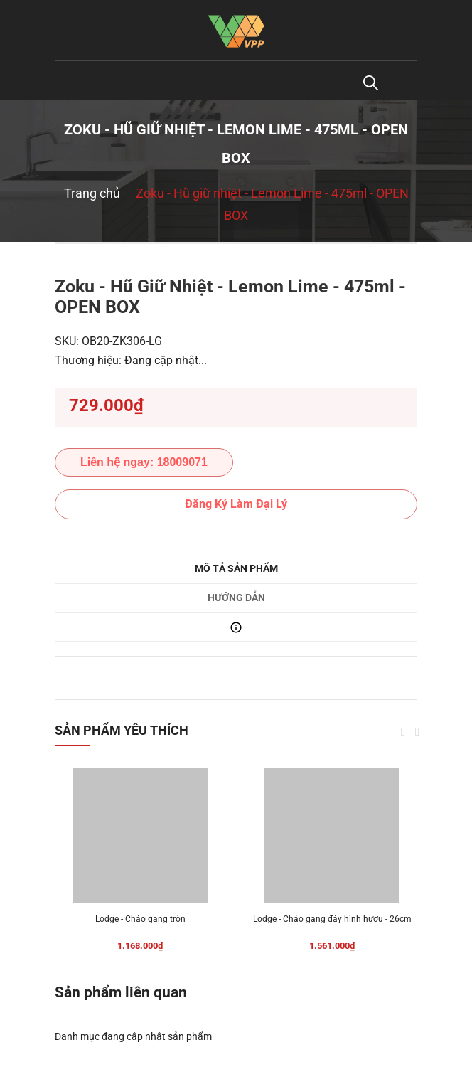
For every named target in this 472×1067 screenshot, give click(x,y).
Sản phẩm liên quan (121, 992)
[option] (236, 243)
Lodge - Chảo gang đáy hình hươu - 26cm (332, 919)
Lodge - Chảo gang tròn (140, 919)
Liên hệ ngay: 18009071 (144, 462)
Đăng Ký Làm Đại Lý (236, 504)
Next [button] (417, 732)
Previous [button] (403, 732)
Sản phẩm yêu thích (121, 730)
